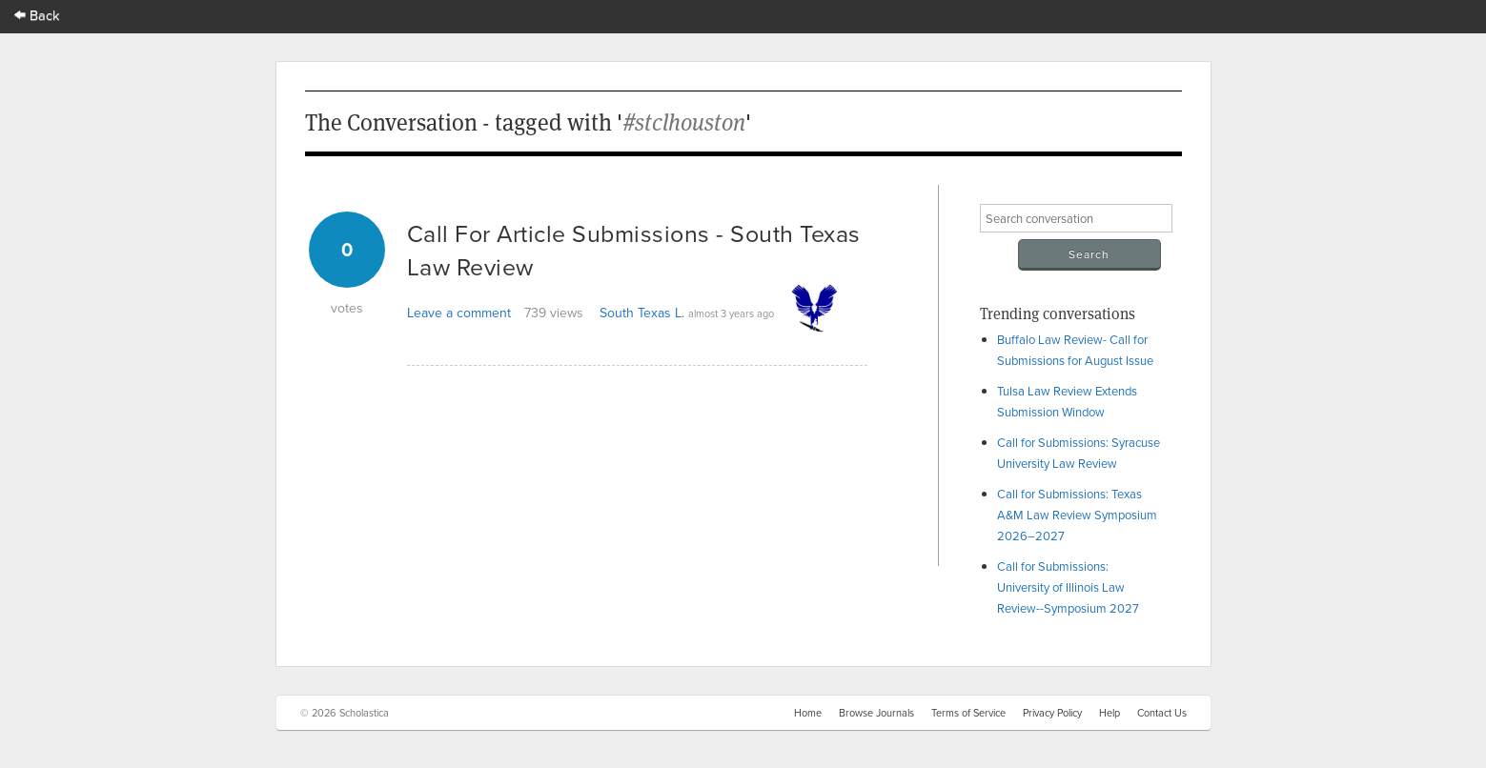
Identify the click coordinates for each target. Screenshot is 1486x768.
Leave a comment (459, 312)
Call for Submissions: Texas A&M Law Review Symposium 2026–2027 (1077, 514)
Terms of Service (968, 712)
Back (37, 15)
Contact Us (1162, 712)
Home (808, 712)
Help (1109, 712)
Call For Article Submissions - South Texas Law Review (634, 249)
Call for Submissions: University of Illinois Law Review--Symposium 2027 (1068, 586)
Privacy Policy (1052, 712)
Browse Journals (876, 712)
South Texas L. (642, 312)
